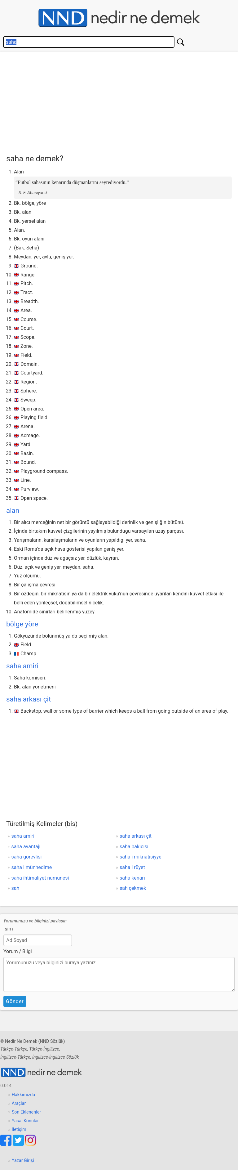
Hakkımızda (23, 1094)
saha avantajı (26, 846)
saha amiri (22, 666)
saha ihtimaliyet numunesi (40, 878)
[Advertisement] (122, 101)
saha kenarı (132, 878)
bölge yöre (22, 624)
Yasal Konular (25, 1120)
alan (12, 510)
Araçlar (19, 1103)
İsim (8, 929)
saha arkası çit (28, 699)
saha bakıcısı (134, 846)
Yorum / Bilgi (17, 951)
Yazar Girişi (23, 1160)
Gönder (15, 1001)
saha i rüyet (132, 867)
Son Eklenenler (26, 1112)
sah (15, 888)
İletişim (19, 1129)
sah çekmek (133, 888)
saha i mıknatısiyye (140, 857)
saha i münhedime (31, 867)
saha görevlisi (26, 857)
